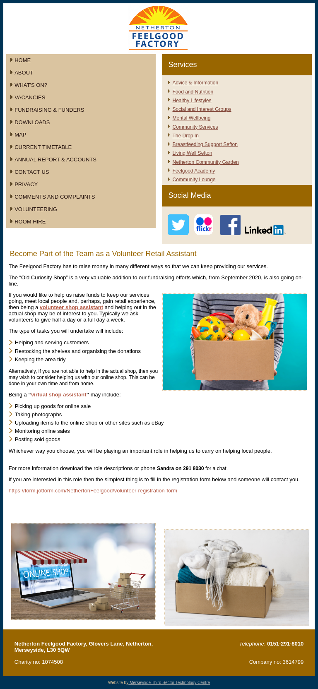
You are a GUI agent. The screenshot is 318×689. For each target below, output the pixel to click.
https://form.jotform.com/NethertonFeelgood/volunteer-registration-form (93, 490)
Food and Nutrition (192, 92)
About (23, 73)
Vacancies (29, 97)
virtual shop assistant (59, 394)
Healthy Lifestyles (191, 100)
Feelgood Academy (193, 171)
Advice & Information (195, 83)
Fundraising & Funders (49, 110)
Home (22, 60)
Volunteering (35, 209)
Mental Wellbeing (191, 118)
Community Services (195, 127)
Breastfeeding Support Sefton (204, 144)
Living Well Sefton (192, 153)
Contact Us (31, 172)
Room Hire (30, 221)
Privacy (26, 184)
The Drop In (185, 136)
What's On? (30, 85)
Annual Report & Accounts (55, 159)
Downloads (32, 122)
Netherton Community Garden (205, 162)
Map (20, 135)
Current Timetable (43, 147)
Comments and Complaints (54, 197)
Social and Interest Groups (201, 109)
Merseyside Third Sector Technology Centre (169, 682)
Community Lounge (193, 179)
